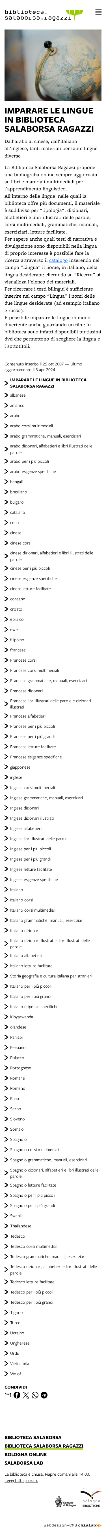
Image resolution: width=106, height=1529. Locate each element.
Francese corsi (23, 660)
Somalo (17, 1129)
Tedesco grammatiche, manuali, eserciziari (47, 1256)
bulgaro (17, 502)
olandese (18, 1027)
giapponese (20, 767)
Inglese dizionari (24, 808)
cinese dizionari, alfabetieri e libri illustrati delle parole (51, 556)
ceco (14, 522)
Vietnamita (19, 1363)
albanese (18, 395)
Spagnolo (18, 1139)
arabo (15, 415)
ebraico (17, 619)
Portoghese (20, 1067)
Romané (17, 1078)
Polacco (17, 1057)
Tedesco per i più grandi (31, 1302)
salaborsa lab (24, 1463)
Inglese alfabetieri (26, 828)
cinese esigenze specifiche (33, 578)
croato (16, 609)
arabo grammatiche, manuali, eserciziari (45, 436)
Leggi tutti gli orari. (21, 1480)
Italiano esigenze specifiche (34, 1006)
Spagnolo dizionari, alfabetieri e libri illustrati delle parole (54, 1173)
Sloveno (17, 1119)
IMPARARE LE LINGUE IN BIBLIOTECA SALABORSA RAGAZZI (48, 383)
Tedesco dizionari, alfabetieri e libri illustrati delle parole (53, 1269)
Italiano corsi (21, 900)
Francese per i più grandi (32, 736)
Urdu (14, 1353)
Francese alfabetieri (28, 716)
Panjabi (16, 1037)
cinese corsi (20, 543)
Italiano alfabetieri (26, 955)
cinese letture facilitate (30, 588)
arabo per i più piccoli (29, 461)
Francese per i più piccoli (32, 726)
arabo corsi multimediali (31, 425)
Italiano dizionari (24, 930)
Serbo (15, 1108)
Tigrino (16, 1312)
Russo (15, 1098)
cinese (15, 532)
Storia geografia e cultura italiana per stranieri (51, 976)
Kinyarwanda (21, 1016)
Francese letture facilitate (33, 746)
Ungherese (20, 1343)
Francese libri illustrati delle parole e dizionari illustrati (50, 704)
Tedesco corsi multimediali (33, 1246)
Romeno (17, 1088)
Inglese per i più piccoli (30, 848)
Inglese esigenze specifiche (34, 879)
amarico (17, 405)
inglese (16, 777)
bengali (16, 481)
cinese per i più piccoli (30, 568)
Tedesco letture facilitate (32, 1281)
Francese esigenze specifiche (36, 757)
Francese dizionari (26, 690)
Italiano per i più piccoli (30, 986)
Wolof (15, 1373)
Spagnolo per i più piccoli (32, 1195)
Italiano (16, 889)
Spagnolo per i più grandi (32, 1205)
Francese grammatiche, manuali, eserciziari (48, 680)
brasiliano (18, 492)
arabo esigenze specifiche (33, 471)
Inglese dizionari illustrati (32, 818)
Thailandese (20, 1226)
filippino (17, 639)
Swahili (16, 1215)
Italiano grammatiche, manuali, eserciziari (46, 920)
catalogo (58, 260)
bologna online (26, 1455)
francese (18, 650)
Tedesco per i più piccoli (31, 1292)
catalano (17, 512)
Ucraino (17, 1332)
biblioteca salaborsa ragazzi (44, 1446)
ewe (14, 629)
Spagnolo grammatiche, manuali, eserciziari (48, 1159)
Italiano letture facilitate (31, 965)
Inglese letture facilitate (31, 869)
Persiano (18, 1047)
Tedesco (17, 1236)
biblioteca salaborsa (33, 1437)
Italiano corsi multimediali (32, 910)
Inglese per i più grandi (30, 859)
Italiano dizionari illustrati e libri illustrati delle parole (50, 943)
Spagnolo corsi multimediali (34, 1149)
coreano (17, 598)
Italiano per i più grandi (30, 996)
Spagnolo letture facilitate (33, 1185)
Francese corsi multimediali (34, 670)
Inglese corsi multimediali (32, 787)
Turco (15, 1322)
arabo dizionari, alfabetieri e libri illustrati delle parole (51, 449)
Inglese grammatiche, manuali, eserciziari (46, 797)
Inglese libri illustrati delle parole (39, 838)
